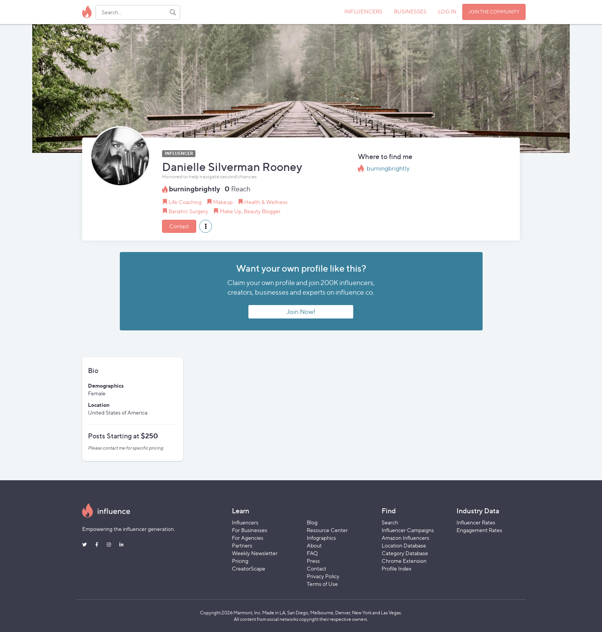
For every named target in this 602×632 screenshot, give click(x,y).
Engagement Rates (479, 530)
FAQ (312, 553)
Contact (179, 226)
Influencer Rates (475, 522)
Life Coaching (185, 202)
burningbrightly (388, 168)
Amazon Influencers (405, 537)
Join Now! (300, 311)
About (314, 545)
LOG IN (447, 11)
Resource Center (327, 530)
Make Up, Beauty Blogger (250, 211)
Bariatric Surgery (188, 211)
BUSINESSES (410, 11)
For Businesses (249, 530)
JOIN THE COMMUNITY (493, 12)
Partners (242, 545)
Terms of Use (322, 584)
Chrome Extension (404, 560)
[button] (205, 226)
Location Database (404, 545)
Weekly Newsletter (255, 553)
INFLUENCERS (363, 11)
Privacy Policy (323, 576)
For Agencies (247, 537)
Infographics (321, 537)
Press (313, 560)
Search (390, 522)
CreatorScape (248, 568)
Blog (312, 522)
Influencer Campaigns (408, 530)
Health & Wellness (266, 202)
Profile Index (397, 568)
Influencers (245, 522)
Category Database (405, 553)
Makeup (223, 202)
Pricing (240, 560)
